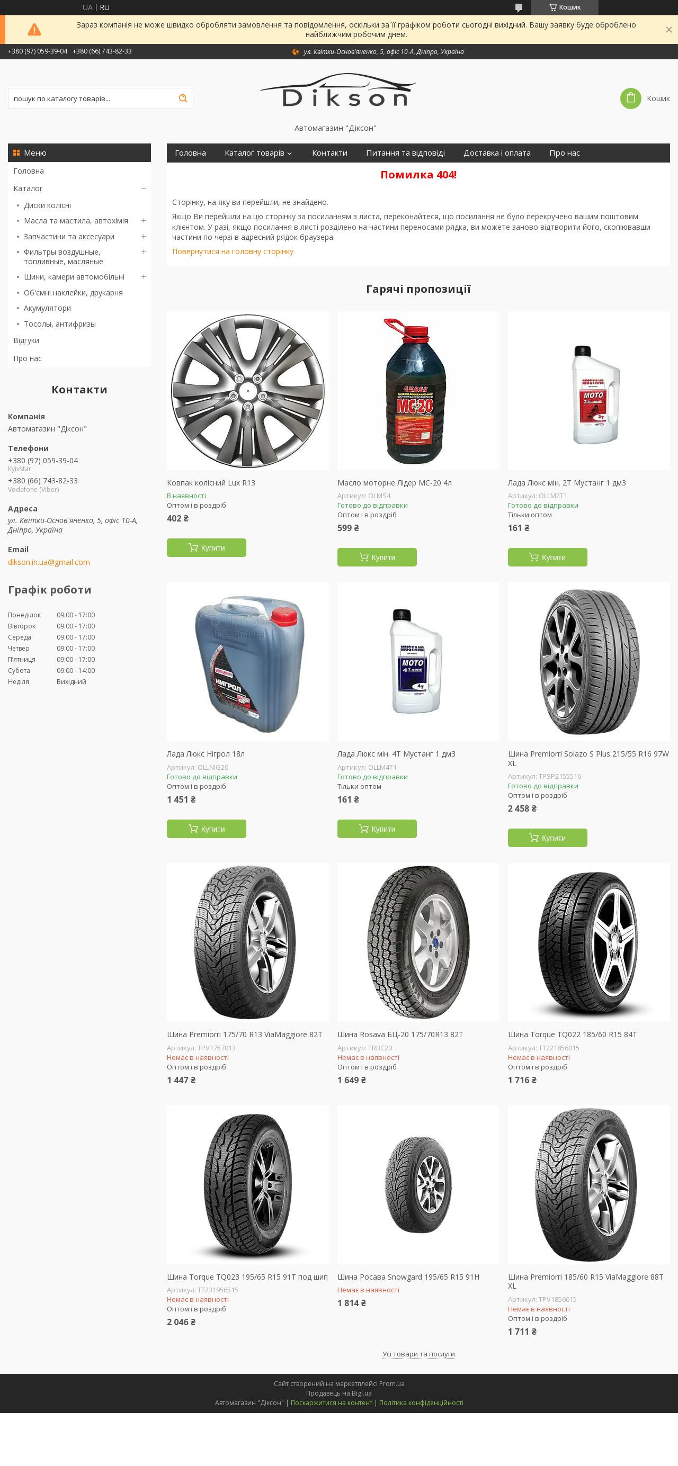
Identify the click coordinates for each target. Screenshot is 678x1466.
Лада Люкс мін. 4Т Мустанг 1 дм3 (396, 754)
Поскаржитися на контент (331, 1402)
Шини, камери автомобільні (74, 277)
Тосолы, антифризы (60, 324)
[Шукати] (182, 98)
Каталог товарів (254, 153)
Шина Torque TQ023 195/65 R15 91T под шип (247, 1277)
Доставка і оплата (497, 153)
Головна (28, 171)
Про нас (27, 358)
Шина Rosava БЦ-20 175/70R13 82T (400, 1034)
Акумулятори (47, 308)
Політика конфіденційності (421, 1402)
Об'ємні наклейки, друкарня (73, 292)
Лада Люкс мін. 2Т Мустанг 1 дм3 (567, 483)
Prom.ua (392, 1383)
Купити (213, 548)
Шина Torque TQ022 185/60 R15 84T (572, 1034)
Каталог (28, 188)
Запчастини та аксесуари (69, 236)
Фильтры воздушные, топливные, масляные (63, 256)
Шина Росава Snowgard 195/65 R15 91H (408, 1277)
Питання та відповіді (405, 153)
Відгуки (26, 340)
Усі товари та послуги (418, 1354)
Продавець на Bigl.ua (339, 1393)
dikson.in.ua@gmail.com (49, 562)
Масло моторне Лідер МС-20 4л (394, 483)
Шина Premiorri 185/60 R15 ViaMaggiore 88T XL (586, 1281)
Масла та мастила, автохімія (76, 220)
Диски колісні (47, 205)
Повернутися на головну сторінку (232, 251)
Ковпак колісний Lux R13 (211, 483)
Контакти (329, 153)
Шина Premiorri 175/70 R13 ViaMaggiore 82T (245, 1034)
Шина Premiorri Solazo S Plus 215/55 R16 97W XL (588, 758)
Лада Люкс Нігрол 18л (206, 754)
